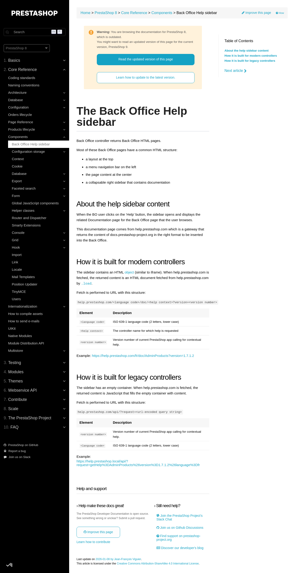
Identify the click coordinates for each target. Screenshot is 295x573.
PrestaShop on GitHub (21, 445)
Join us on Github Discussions (179, 527)
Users (16, 299)
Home (86, 13)
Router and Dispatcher (29, 218)
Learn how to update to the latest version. (145, 77)
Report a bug (15, 451)
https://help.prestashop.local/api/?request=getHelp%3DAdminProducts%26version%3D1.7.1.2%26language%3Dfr (138, 463)
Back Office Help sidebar (31, 144)
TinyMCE (19, 292)
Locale (17, 269)
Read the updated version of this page (145, 59)
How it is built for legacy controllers (249, 60)
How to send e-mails (23, 321)
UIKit (12, 328)
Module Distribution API (26, 343)
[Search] (34, 32)
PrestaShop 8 (106, 13)
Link (15, 262)
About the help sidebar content (246, 50)
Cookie (17, 166)
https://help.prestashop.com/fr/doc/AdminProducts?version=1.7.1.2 (143, 355)
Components (161, 13)
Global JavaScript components (35, 203)
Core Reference (134, 13)
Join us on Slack (17, 457)
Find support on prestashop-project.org (178, 537)
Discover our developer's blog (180, 547)
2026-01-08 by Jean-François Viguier (118, 559)
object (129, 272)
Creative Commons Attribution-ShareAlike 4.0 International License (158, 563)
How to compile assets (25, 314)
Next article (235, 71)
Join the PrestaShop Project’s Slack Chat (179, 517)
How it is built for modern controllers (250, 55)
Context (18, 159)
